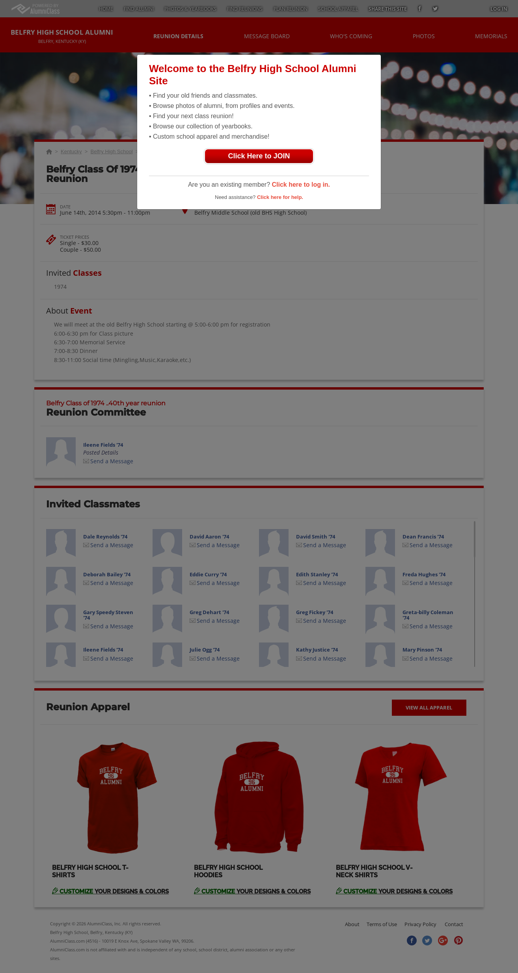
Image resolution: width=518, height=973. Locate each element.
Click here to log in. (301, 184)
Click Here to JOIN (259, 156)
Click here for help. (280, 197)
